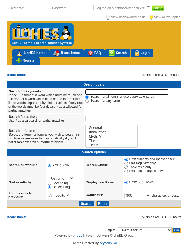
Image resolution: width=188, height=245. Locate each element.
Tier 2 (111, 145)
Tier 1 (111, 141)
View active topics (164, 17)
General (111, 128)
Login (142, 53)
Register (26, 60)
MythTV (111, 136)
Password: (60, 8)
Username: (16, 8)
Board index (66, 53)
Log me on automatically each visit (121, 8)
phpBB (78, 235)
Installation (111, 132)
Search (118, 53)
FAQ (94, 53)
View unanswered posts (125, 17)
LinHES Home (30, 53)
